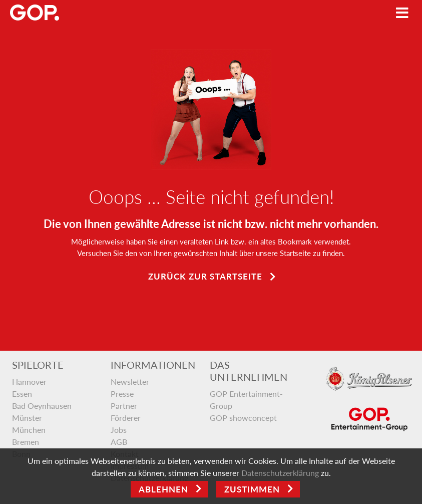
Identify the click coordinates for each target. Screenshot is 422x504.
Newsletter (130, 381)
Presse (122, 393)
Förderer (126, 417)
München (29, 429)
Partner (124, 405)
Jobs (119, 429)
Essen (22, 393)
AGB (119, 441)
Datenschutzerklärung (280, 472)
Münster (27, 417)
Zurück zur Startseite (205, 276)
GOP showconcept (243, 417)
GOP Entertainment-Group (246, 399)
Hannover (29, 381)
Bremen (25, 441)
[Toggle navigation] (402, 13)
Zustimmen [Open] (252, 489)
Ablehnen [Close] (163, 489)
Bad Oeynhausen (42, 405)
